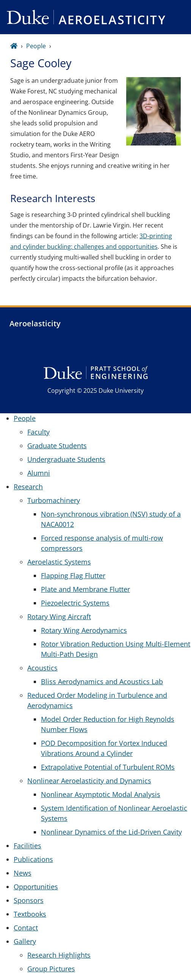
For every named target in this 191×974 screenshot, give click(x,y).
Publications (33, 859)
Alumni (38, 473)
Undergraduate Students (66, 459)
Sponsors (29, 900)
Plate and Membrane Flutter (85, 589)
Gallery (25, 941)
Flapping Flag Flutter (73, 575)
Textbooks (30, 914)
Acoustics (42, 667)
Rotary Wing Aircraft (59, 616)
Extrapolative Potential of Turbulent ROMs (108, 767)
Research (28, 486)
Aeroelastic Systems (59, 561)
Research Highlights (59, 955)
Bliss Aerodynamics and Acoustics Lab (102, 681)
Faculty (38, 431)
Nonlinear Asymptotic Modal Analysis (100, 794)
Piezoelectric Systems (75, 602)
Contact (26, 927)
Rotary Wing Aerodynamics (84, 630)
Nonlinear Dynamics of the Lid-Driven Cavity (111, 831)
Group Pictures (51, 968)
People (36, 46)
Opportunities (36, 886)
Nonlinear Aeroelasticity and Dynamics (89, 780)
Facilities (27, 845)
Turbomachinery (53, 500)
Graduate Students (57, 445)
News (22, 873)
